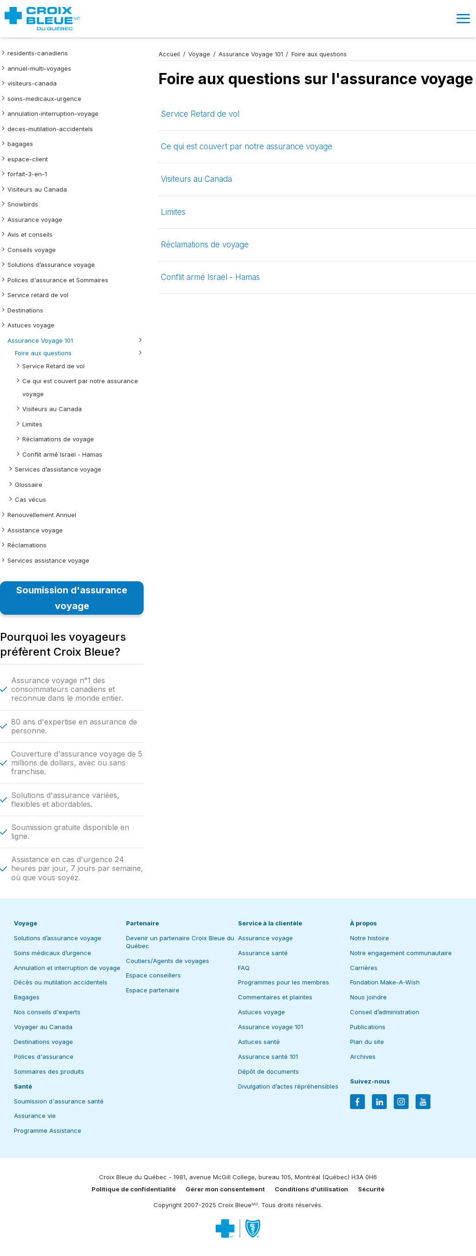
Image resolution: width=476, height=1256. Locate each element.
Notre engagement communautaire (401, 953)
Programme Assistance (47, 1130)
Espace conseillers (153, 975)
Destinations (25, 310)
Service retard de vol (37, 295)
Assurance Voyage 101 (40, 340)
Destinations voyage (43, 1041)
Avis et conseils (30, 234)
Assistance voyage (35, 530)
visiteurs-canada (32, 83)
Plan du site (367, 1041)
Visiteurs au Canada (37, 189)
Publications (367, 1026)
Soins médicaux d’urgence (52, 953)
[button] (463, 18)
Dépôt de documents (268, 1071)
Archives (363, 1056)
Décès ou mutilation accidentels (60, 982)
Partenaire (142, 923)
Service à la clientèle (270, 923)
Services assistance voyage (48, 560)
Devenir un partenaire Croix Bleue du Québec (180, 942)
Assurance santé (263, 953)
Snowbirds (22, 204)
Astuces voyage (30, 325)
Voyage (199, 54)
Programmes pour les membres (283, 982)
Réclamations (26, 545)
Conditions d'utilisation (311, 1189)
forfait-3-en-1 (27, 174)
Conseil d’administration (384, 1012)
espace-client (27, 159)
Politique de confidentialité (134, 1189)
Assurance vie (35, 1115)
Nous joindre (368, 997)
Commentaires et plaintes (275, 997)
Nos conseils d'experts (47, 1012)
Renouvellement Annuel (41, 514)
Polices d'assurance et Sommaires (57, 280)
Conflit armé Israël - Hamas (62, 454)
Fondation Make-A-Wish (385, 982)
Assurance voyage (34, 219)
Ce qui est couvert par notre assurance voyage (246, 146)
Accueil (169, 54)
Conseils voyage (31, 249)
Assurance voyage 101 (270, 1026)
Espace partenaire (152, 990)
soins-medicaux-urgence (44, 98)
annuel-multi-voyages (39, 68)
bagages (20, 143)
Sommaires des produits (49, 1071)
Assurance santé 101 (268, 1056)
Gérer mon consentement (225, 1189)
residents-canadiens (37, 53)
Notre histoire (369, 938)
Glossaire (28, 484)
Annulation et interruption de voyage (67, 967)
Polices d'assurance (43, 1056)
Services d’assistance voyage (58, 469)
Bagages (27, 997)
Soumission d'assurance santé (59, 1101)
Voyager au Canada (43, 1026)
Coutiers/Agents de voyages (167, 960)
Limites (32, 424)
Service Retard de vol (53, 366)
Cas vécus (30, 499)
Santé (23, 1086)
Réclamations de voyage (58, 439)
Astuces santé (259, 1041)
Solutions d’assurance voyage (51, 264)
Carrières (363, 967)
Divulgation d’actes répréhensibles (288, 1086)
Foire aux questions (43, 353)
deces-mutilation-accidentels (50, 129)
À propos (363, 923)
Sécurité (371, 1189)
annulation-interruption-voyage (53, 113)
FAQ (244, 967)
